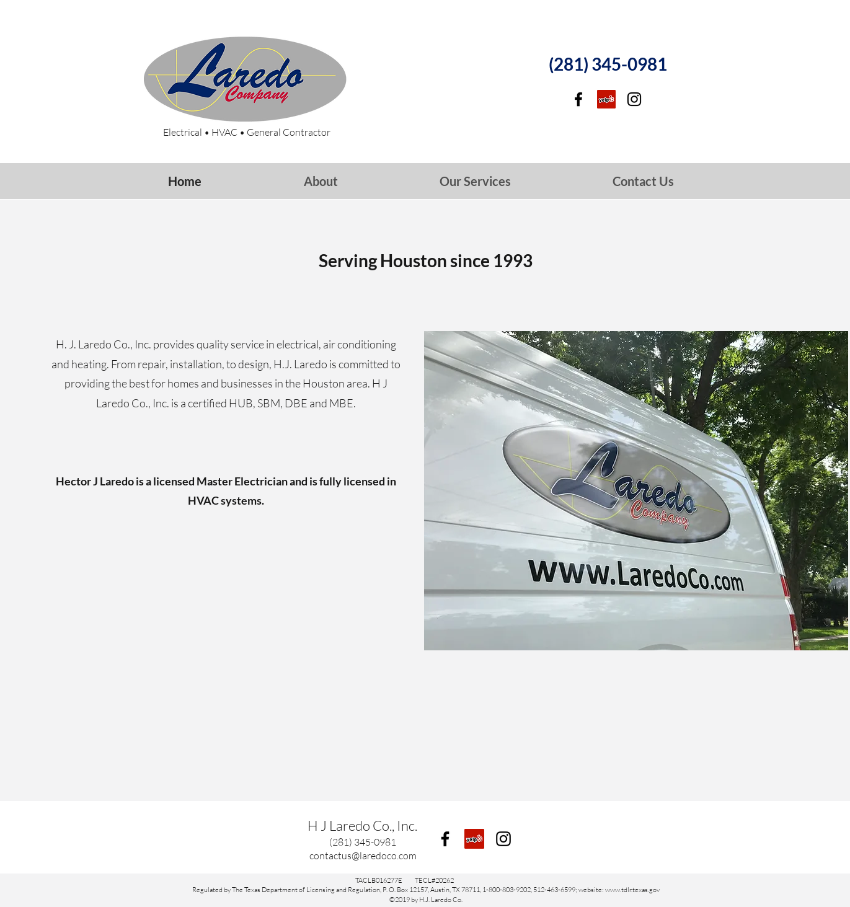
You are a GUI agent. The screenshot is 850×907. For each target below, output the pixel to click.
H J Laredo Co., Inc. (362, 825)
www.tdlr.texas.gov (632, 889)
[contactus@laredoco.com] (363, 855)
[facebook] (578, 99)
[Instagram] (634, 99)
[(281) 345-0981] (608, 64)
